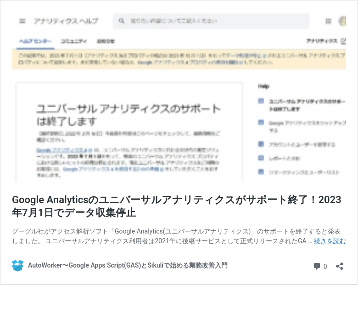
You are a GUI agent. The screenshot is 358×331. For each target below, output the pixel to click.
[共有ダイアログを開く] (339, 263)
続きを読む (330, 241)
